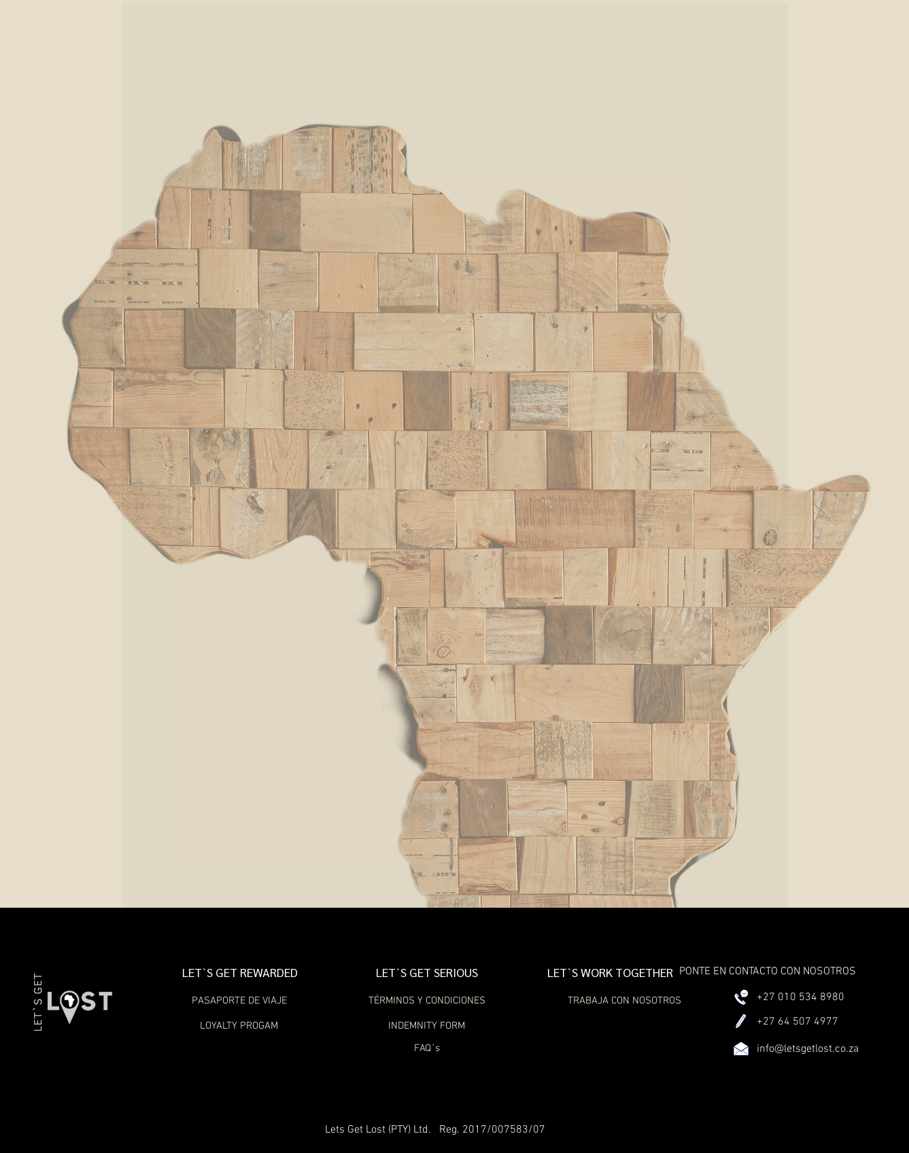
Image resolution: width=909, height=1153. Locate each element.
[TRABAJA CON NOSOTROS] (624, 1000)
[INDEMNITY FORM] (427, 1026)
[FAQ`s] (427, 1048)
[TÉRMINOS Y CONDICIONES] (427, 1000)
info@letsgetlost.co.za (808, 1049)
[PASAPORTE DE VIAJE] (240, 1000)
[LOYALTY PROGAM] (239, 1026)
